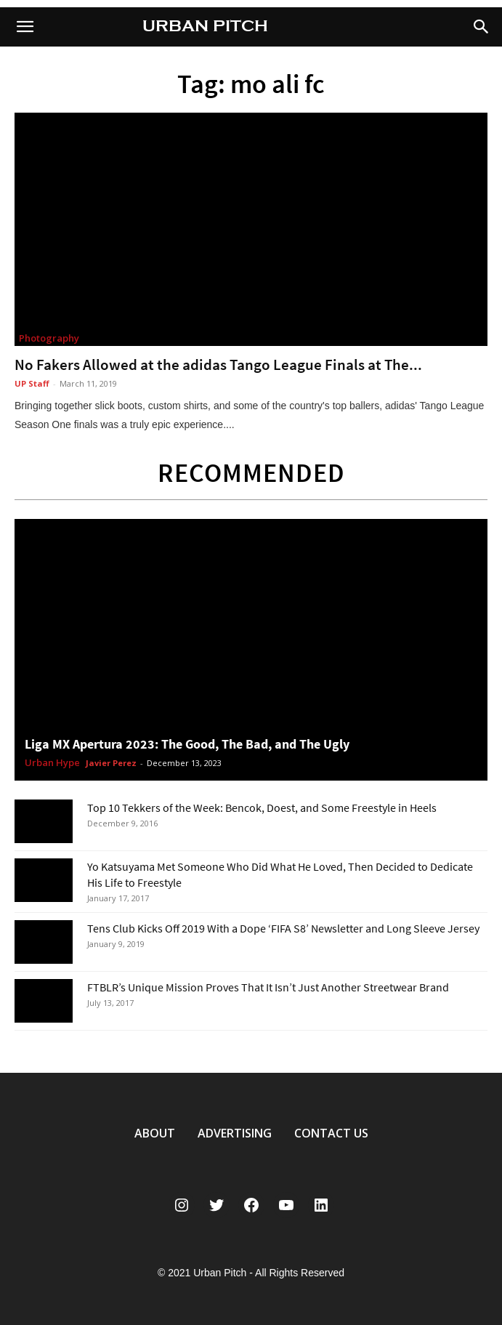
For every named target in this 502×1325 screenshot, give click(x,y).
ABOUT (154, 1133)
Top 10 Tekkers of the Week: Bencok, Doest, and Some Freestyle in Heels (262, 807)
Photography (49, 338)
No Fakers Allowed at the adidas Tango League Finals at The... (218, 364)
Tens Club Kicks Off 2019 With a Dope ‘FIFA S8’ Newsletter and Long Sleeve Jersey (283, 928)
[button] (481, 27)
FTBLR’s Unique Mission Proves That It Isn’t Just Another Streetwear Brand (268, 987)
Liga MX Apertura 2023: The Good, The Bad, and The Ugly (187, 744)
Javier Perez (111, 762)
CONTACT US (331, 1133)
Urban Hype (52, 763)
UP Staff (32, 383)
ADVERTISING (235, 1133)
